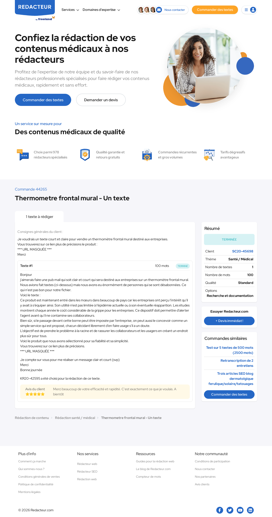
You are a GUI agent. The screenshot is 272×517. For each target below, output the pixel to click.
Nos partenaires (205, 477)
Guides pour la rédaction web (155, 461)
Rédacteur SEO (87, 471)
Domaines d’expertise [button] (101, 9)
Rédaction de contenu (32, 418)
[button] (249, 10)
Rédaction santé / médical (75, 418)
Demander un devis (101, 99)
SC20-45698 (242, 251)
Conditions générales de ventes (39, 477)
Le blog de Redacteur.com (153, 469)
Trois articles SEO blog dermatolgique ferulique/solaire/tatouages (230, 378)
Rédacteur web (87, 464)
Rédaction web (87, 479)
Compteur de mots (148, 477)
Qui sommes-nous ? (31, 469)
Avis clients (202, 484)
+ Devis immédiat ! (229, 321)
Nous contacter (205, 469)
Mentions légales (29, 492)
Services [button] (70, 9)
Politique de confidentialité (35, 484)
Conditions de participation (212, 461)
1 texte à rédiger (39, 216)
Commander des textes (43, 99)
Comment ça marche (32, 461)
